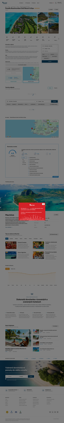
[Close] (43, 204)
